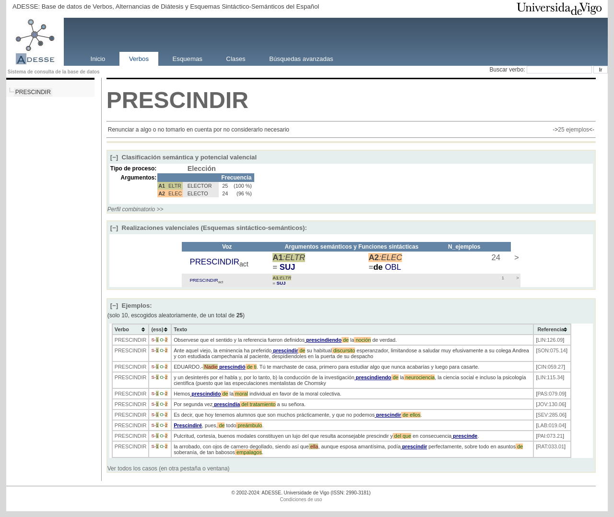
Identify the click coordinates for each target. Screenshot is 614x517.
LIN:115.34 (550, 377)
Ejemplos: (131, 305)
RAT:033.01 (550, 446)
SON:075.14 (551, 350)
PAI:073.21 (550, 436)
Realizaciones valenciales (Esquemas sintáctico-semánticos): (208, 227)
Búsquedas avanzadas (301, 58)
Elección (202, 168)
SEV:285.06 (551, 415)
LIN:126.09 (550, 340)
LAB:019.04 (550, 425)
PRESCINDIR (33, 92)
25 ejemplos (573, 129)
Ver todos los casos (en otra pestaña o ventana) (168, 468)
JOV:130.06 (551, 404)
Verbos (139, 58)
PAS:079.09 (551, 394)
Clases (235, 58)
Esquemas (187, 58)
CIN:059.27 (550, 367)
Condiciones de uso (301, 499)
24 (494, 257)
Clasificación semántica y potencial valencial (183, 157)
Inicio (98, 58)
